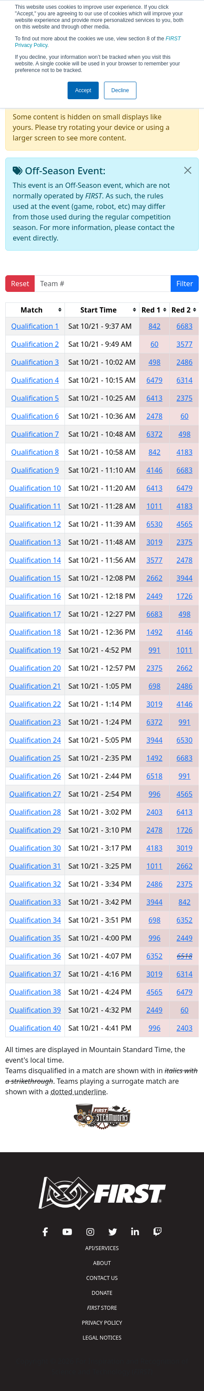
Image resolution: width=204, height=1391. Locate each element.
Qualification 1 (35, 326)
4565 (184, 524)
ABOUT (102, 1263)
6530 (155, 524)
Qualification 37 (35, 974)
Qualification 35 (35, 938)
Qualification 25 (35, 758)
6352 (184, 920)
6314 (184, 380)
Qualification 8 (35, 452)
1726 (184, 596)
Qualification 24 (35, 740)
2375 (184, 398)
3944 (184, 578)
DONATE (102, 1293)
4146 (155, 470)
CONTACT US (102, 1278)
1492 (155, 632)
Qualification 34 (35, 920)
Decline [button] (120, 90)
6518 (155, 776)
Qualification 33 (35, 902)
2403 (155, 812)
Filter (184, 283)
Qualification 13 (35, 542)
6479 (155, 380)
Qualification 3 (35, 362)
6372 (155, 434)
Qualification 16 (35, 596)
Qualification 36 (35, 956)
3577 (184, 344)
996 (154, 794)
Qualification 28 (35, 812)
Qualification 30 (35, 848)
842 (154, 326)
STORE (102, 1308)
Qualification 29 (35, 830)
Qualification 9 (35, 470)
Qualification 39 (35, 1010)
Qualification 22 (35, 704)
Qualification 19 (35, 650)
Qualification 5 (35, 398)
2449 (155, 596)
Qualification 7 (35, 434)
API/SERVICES (101, 1248)
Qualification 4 (35, 380)
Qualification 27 (35, 794)
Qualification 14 (35, 560)
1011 (155, 506)
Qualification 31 (35, 866)
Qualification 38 (35, 992)
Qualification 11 (35, 506)
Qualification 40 (35, 1028)
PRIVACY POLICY (102, 1322)
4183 (184, 452)
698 (154, 686)
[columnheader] (35, 309)
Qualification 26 (35, 776)
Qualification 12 (35, 524)
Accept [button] (83, 90)
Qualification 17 (35, 614)
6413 (155, 398)
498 (154, 362)
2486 (184, 362)
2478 (155, 416)
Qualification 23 (35, 722)
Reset (20, 283)
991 (154, 650)
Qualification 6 (35, 416)
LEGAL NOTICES (102, 1337)
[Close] (187, 170)
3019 (155, 542)
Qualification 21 (35, 686)
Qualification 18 (35, 632)
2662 (155, 578)
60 (154, 344)
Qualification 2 (35, 344)
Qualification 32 (35, 884)
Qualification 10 (35, 488)
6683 (184, 326)
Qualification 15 (35, 578)
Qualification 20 (35, 668)
